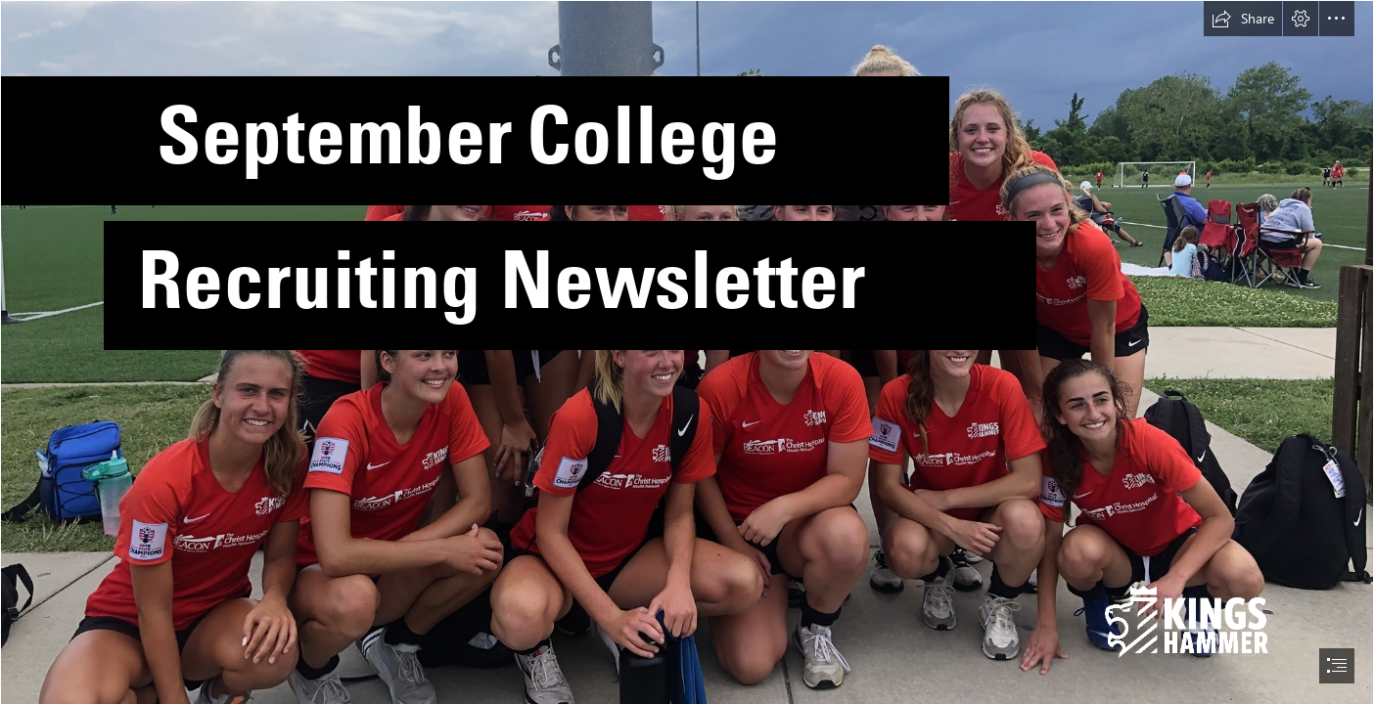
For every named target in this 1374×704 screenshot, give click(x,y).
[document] (687, 352)
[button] (1243, 18)
